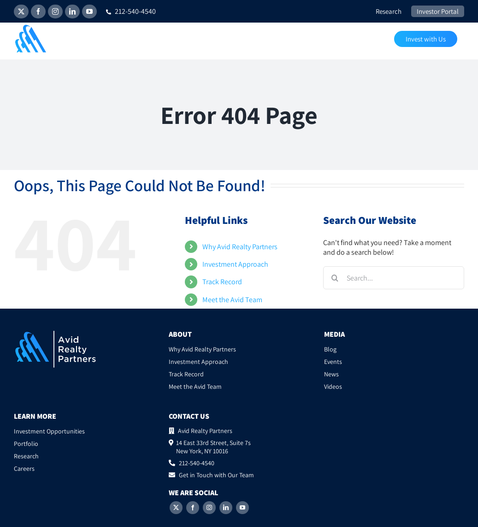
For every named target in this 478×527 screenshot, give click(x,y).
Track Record (222, 282)
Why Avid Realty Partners (239, 247)
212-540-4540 (131, 11)
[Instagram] (209, 507)
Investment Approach (235, 264)
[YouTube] (242, 507)
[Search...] (393, 277)
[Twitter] (176, 507)
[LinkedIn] (225, 507)
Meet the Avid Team (232, 299)
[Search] (334, 277)
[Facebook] (192, 507)
